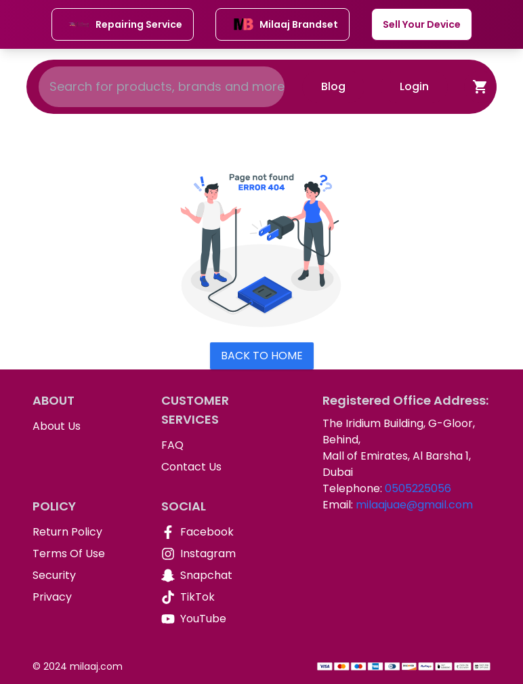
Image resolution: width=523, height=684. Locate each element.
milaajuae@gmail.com (414, 504)
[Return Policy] (86, 532)
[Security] (86, 575)
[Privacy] (86, 597)
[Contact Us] (214, 467)
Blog (333, 86)
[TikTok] (214, 597)
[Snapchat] (214, 575)
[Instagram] (214, 554)
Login (414, 86)
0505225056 (418, 488)
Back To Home (262, 355)
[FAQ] (214, 445)
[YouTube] (214, 619)
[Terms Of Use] (86, 554)
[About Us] (86, 426)
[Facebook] (214, 532)
